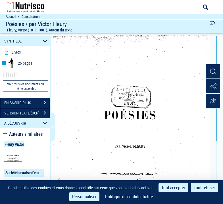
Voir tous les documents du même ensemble (25, 86)
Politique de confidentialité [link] (129, 197)
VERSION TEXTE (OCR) (27, 113)
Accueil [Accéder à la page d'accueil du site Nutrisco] (11, 16)
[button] (213, 71)
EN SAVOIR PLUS (27, 103)
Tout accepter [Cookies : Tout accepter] (173, 187)
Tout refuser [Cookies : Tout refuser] (204, 187)
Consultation (30, 16)
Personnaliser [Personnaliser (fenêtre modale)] (84, 197)
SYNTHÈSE (26, 41)
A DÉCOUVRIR (26, 123)
